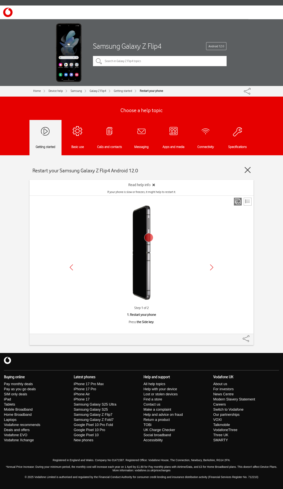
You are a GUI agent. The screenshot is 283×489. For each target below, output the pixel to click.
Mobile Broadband (18, 409)
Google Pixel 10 (86, 435)
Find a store (152, 399)
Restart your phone (151, 91)
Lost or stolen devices (160, 394)
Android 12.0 (216, 46)
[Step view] (238, 202)
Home (37, 91)
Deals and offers (17, 430)
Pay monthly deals (18, 384)
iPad (7, 399)
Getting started (123, 91)
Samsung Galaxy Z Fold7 (94, 420)
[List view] (248, 202)
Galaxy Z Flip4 (98, 91)
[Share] (250, 336)
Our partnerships (226, 415)
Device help (56, 91)
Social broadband (157, 435)
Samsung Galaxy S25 (91, 409)
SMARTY (220, 440)
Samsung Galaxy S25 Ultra (95, 404)
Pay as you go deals (20, 389)
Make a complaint (157, 409)
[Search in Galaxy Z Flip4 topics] (160, 61)
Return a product (156, 420)
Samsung (76, 91)
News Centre (223, 394)
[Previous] (71, 267)
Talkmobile (221, 425)
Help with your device (160, 389)
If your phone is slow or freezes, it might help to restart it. (141, 192)
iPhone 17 (82, 399)
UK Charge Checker (159, 430)
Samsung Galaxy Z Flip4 (127, 46)
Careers (219, 404)
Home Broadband (18, 415)
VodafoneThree (225, 430)
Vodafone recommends (22, 425)
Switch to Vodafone (228, 409)
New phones (83, 440)
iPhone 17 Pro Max (89, 384)
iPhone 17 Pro (85, 389)
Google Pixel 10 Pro (89, 430)
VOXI (217, 420)
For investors (223, 389)
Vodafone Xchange (19, 440)
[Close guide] (248, 170)
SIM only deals (15, 394)
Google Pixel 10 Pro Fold (93, 425)
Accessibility (153, 440)
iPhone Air (82, 394)
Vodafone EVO (15, 435)
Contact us (151, 404)
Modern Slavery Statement (234, 399)
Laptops (10, 420)
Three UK (220, 435)
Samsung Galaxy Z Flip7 (93, 415)
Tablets (9, 404)
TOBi (147, 425)
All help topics (154, 384)
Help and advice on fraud (163, 415)
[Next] (211, 267)
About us (220, 384)
